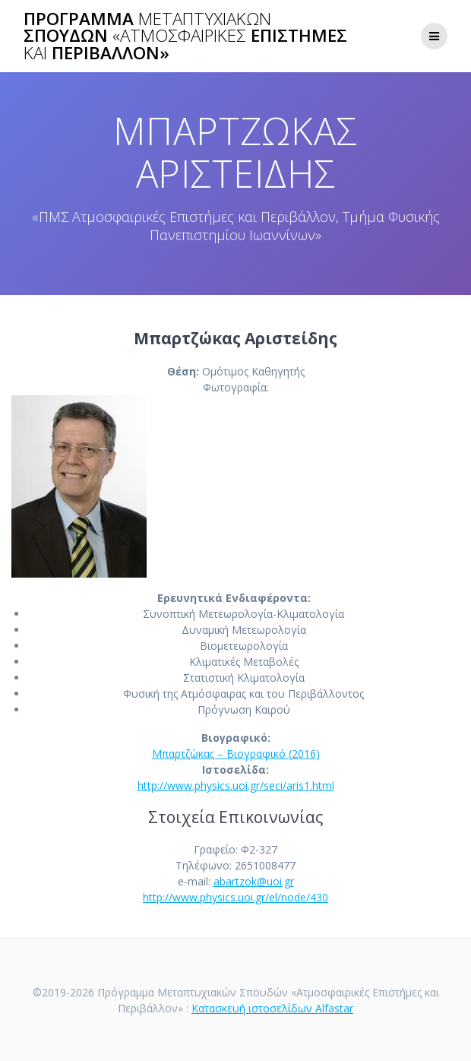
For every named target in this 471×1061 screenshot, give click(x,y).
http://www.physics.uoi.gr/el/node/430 (235, 897)
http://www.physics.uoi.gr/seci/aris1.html (236, 785)
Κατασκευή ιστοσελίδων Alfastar (272, 1008)
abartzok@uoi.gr (253, 881)
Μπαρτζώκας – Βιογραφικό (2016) (236, 753)
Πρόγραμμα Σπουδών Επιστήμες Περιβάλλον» (185, 36)
